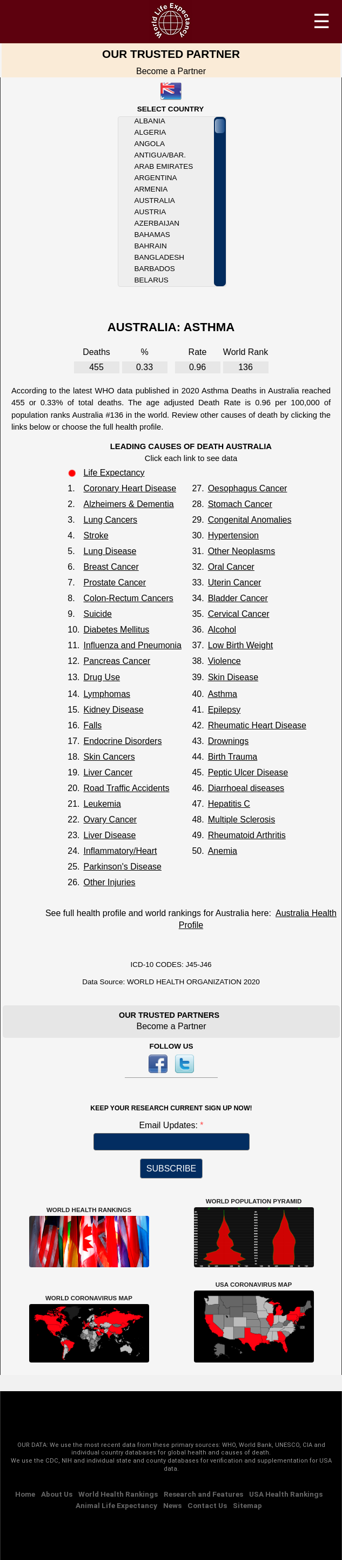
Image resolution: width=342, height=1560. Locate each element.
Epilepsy (224, 709)
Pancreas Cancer (116, 661)
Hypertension (233, 535)
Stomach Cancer (240, 504)
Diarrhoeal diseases (246, 788)
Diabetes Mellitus (116, 629)
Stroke (95, 535)
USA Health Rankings (286, 1494)
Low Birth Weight (240, 645)
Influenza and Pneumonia (132, 645)
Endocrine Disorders (122, 741)
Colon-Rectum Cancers (128, 598)
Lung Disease (109, 551)
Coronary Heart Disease (129, 488)
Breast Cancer (110, 566)
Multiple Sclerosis (241, 819)
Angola (150, 144)
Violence (224, 661)
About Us (56, 1494)
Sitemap (247, 1505)
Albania (150, 121)
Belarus (152, 280)
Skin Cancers (109, 756)
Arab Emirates (164, 166)
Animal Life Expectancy (116, 1505)
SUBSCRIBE (171, 1168)
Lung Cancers (110, 519)
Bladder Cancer (238, 598)
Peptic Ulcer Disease (248, 772)
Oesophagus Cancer (247, 488)
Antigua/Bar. (160, 155)
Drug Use (101, 677)
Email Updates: (169, 1125)
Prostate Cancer (114, 582)
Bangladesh (159, 257)
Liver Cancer (107, 772)
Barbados (155, 269)
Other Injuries (109, 882)
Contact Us (207, 1505)
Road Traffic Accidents (126, 788)
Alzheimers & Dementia (128, 504)
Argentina (156, 178)
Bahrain (151, 246)
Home (25, 1494)
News (172, 1505)
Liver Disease (109, 835)
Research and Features (203, 1494)
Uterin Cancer (234, 582)
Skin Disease (233, 677)
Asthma (222, 694)
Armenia (151, 189)
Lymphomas (106, 694)
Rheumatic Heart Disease (257, 725)
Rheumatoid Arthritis (247, 835)
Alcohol (222, 629)
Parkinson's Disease (122, 866)
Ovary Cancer (110, 819)
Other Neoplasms (242, 551)
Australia (155, 200)
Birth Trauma (233, 756)
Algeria (150, 132)
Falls (92, 725)
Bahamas (152, 235)
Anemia (222, 850)
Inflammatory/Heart (120, 850)
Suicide (97, 613)
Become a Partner (171, 71)
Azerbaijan (157, 223)
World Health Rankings (118, 1494)
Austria (150, 212)
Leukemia (101, 803)
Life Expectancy (113, 472)
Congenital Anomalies (250, 519)
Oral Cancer (231, 566)
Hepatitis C (229, 803)
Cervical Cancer (239, 613)
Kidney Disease (113, 709)
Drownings (228, 741)
